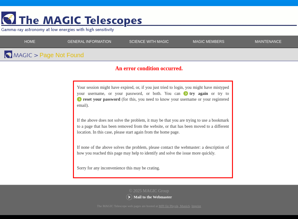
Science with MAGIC (149, 42)
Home (29, 42)
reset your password (101, 99)
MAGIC (9, 43)
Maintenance (268, 42)
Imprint (196, 206)
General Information (89, 42)
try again (198, 93)
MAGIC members (208, 42)
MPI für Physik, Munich (174, 206)
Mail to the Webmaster (153, 197)
